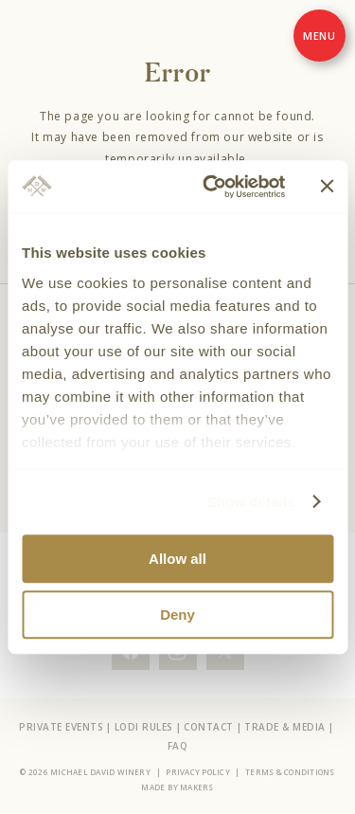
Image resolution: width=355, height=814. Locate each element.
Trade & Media (285, 726)
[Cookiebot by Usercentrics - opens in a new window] (211, 186)
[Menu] (319, 35)
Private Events (61, 726)
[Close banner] (326, 186)
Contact (209, 726)
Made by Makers (177, 787)
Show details (251, 502)
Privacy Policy (197, 772)
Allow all (177, 559)
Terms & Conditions (289, 772)
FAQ (178, 745)
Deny (177, 614)
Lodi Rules (144, 726)
